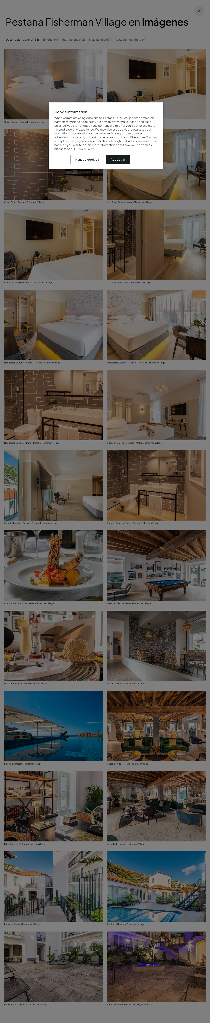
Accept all (118, 159)
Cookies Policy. (85, 148)
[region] (106, 135)
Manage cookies (87, 159)
